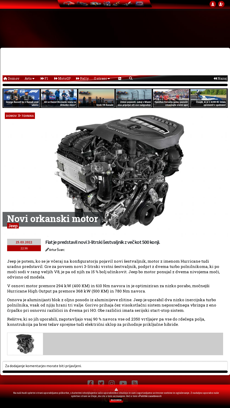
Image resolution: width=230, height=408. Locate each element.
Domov (11, 78)
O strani (102, 78)
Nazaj (220, 78)
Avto (29, 78)
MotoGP (62, 78)
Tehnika (27, 116)
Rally (82, 78)
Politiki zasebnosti (150, 396)
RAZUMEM (116, 400)
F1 (44, 78)
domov (11, 116)
